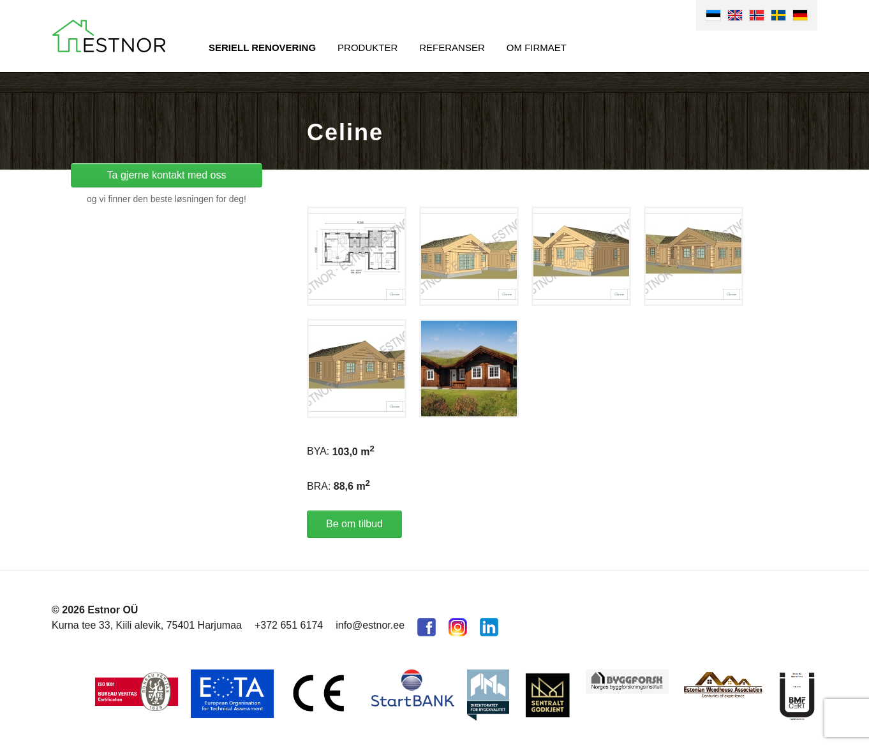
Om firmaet (537, 47)
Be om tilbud (354, 523)
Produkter (367, 47)
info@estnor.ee (370, 625)
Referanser (452, 47)
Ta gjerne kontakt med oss (167, 175)
